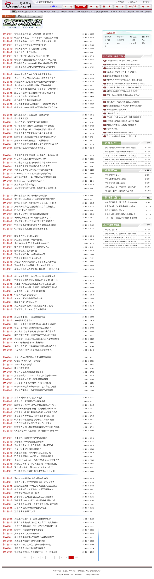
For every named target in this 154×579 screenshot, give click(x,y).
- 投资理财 (108, 37)
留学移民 (88, 12)
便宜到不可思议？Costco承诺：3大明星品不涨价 (36, 38)
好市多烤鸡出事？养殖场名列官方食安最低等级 (35, 412)
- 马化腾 (132, 40)
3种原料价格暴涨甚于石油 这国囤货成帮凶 (122, 91)
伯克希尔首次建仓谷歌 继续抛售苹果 (31, 229)
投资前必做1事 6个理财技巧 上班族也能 (120, 242)
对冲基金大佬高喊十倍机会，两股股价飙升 (123, 121)
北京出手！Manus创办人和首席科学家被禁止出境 (125, 84)
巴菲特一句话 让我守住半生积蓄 (29, 530)
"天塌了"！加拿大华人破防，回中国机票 (120, 156)
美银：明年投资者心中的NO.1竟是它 (31, 45)
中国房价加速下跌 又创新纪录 (28, 258)
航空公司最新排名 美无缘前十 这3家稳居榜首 (34, 93)
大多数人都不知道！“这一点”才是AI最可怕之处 (35, 526)
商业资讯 (139, 12)
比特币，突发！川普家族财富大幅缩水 (31, 214)
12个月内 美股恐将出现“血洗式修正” (30, 508)
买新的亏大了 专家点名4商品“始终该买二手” (34, 78)
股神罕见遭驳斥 (21, 118)
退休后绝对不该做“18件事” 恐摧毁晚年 (121, 72)
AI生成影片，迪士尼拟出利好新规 (29, 291)
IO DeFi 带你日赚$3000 (24, 210)
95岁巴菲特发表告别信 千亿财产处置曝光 (33, 423)
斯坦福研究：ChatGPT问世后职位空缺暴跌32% (35, 375)
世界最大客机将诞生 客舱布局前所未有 (120, 214)
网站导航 (89, 571)
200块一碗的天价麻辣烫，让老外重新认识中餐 (35, 409)
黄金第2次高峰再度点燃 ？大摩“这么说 (120, 238)
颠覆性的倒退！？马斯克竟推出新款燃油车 (123, 64)
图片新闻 (38, 12)
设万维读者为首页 (46, 2)
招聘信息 (81, 571)
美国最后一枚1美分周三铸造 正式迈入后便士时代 (36, 339)
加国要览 (80, 12)
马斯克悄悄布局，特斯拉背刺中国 (29, 254)
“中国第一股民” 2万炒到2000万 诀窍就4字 (122, 61)
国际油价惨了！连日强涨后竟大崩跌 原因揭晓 (35, 324)
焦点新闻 (29, 12)
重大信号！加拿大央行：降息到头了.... (31, 247)
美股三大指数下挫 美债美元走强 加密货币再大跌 (36, 144)
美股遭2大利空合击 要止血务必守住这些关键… (35, 284)
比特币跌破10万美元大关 (25, 302)
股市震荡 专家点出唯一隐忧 (27, 493)
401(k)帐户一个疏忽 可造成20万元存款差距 (123, 102)
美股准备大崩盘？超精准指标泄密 (29, 541)
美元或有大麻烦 (21, 368)
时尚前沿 (122, 12)
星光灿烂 (105, 12)
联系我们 (133, 2)
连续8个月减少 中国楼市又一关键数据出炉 (33, 265)
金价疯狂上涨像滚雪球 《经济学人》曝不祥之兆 (36, 155)
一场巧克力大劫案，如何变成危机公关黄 (121, 163)
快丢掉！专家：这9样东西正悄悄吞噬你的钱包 (35, 346)
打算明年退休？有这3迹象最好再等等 (31, 379)
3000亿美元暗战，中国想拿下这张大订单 (121, 187)
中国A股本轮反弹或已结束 (115, 179)
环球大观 (55, 12)
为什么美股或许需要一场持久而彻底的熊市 (33, 85)
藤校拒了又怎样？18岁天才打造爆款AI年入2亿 (35, 405)
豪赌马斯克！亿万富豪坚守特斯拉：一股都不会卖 (36, 269)
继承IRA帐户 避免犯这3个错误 (28, 398)
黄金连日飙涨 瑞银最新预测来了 (29, 372)
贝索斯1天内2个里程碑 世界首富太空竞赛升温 (35, 262)
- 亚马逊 (107, 40)
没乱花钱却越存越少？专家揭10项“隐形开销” (34, 199)
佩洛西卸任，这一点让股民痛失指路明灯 (32, 544)
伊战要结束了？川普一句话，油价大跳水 (121, 234)
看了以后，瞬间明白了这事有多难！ (30, 401)
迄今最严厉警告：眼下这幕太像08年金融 (121, 202)
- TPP (118, 43)
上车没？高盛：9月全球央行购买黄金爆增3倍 (34, 129)
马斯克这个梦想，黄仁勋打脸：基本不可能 (33, 445)
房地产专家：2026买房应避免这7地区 (31, 122)
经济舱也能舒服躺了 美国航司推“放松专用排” (124, 106)
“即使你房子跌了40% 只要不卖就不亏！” (32, 218)
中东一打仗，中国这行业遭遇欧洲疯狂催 (121, 218)
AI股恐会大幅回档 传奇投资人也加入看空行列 (36, 504)
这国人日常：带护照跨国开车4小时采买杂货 (34, 482)
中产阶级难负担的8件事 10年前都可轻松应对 (34, 471)
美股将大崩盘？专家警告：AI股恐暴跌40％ (33, 489)
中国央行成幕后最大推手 (25, 295)
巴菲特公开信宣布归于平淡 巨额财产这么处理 (35, 387)
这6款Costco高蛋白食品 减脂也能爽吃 (31, 478)
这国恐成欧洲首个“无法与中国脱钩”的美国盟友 (35, 486)
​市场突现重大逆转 (113, 113)
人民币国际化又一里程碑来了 (27, 533)
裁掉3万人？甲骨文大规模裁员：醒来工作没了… (125, 80)
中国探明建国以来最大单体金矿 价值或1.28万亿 (35, 280)
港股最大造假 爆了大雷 (24, 511)
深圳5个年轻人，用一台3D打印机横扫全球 (33, 467)
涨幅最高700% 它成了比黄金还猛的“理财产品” (35, 500)
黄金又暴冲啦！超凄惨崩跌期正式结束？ (32, 328)
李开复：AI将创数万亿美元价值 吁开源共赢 (34, 126)
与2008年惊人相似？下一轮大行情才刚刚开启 (124, 87)
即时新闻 (21, 12)
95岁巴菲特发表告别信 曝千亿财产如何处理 (34, 420)
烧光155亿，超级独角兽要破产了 (29, 181)
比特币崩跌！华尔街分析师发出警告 (30, 196)
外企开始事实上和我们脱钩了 (27, 449)
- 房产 (106, 46)
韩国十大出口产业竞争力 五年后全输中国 (33, 133)
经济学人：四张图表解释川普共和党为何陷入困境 (36, 427)
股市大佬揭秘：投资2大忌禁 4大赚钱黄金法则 (35, 41)
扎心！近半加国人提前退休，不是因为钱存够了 (35, 104)
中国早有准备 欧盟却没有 (115, 183)
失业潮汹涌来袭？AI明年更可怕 (28, 240)
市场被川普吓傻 (111, 230)
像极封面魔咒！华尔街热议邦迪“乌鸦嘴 (120, 148)
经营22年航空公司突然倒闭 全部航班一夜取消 (35, 203)
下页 (76, 557)
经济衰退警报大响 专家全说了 (118, 76)
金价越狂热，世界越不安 (25, 251)
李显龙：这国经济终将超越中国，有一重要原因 (35, 552)
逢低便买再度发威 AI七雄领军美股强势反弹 (34, 416)
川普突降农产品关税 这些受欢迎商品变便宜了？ (36, 207)
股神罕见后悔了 (112, 129)
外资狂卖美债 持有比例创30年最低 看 (119, 160)
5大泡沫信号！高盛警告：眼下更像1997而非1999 (36, 431)
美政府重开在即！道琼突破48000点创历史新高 (35, 335)
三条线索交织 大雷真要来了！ (118, 110)
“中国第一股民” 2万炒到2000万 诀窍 (119, 191)
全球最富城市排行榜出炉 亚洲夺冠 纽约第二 (34, 221)
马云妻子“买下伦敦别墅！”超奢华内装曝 (32, 383)
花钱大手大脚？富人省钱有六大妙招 (30, 49)
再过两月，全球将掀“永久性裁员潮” (30, 309)
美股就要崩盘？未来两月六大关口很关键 (32, 453)
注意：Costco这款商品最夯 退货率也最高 (32, 357)
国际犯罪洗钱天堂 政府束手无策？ (30, 148)
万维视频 (46, 12)
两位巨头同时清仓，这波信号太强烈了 (121, 125)
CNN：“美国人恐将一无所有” (27, 361)
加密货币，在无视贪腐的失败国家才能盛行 (33, 497)
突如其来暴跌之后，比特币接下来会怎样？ (33, 34)
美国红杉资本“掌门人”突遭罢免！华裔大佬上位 (35, 464)
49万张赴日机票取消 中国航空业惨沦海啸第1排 (35, 162)
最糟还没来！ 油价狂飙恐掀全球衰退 (119, 152)
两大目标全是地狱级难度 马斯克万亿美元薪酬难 (36, 522)
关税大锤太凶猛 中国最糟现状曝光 (30, 548)
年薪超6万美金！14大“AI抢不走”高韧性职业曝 (35, 177)
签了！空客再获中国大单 (114, 210)
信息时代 (97, 12)
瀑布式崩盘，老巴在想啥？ (26, 52)
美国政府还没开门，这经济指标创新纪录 (32, 519)
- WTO (106, 43)
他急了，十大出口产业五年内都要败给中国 (33, 170)
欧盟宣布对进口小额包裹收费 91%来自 (120, 206)
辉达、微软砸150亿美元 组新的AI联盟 (31, 56)
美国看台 (71, 12)
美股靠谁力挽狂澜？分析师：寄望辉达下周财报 (35, 287)
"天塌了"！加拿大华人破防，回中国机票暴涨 (123, 117)
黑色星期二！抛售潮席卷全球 (27, 100)
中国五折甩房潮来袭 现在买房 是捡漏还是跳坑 (35, 225)
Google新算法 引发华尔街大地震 (118, 68)
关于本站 (56, 571)
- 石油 (143, 43)
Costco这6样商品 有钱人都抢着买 (29, 342)
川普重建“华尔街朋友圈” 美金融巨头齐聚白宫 (35, 331)
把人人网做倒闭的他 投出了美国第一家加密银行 (36, 89)
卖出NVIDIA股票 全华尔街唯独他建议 (31, 243)
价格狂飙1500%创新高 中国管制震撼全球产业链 (36, 107)
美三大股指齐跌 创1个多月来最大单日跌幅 (33, 306)
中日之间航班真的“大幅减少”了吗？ (30, 159)
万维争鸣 (147, 12)
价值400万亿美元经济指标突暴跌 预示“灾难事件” (36, 460)
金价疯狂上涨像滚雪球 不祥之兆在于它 (32, 166)
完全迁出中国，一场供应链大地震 (29, 317)
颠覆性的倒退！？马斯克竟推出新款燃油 (121, 245)
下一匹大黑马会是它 (23, 364)
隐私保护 (97, 571)
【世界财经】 (8, 34)
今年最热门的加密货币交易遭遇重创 (30, 438)
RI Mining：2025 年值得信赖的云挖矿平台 (33, 173)
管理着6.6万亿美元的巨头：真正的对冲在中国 (35, 60)
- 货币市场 (145, 37)
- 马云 (143, 40)
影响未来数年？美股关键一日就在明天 (31, 115)
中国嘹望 (63, 12)
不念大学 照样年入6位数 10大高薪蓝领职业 (33, 456)
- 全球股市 (120, 40)
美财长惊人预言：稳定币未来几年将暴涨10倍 (34, 276)
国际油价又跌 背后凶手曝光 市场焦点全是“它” (35, 137)
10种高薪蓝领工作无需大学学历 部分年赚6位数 (35, 188)
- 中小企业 (133, 43)
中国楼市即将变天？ (113, 175)
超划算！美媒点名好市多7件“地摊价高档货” (34, 537)
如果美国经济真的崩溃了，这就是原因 (31, 140)
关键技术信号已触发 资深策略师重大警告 (33, 74)
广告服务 (121, 2)
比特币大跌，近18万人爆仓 (26, 236)
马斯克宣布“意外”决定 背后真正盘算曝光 (33, 350)
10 (71, 557)
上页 (24, 557)
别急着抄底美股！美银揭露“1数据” (119, 132)
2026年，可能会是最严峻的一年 (28, 298)
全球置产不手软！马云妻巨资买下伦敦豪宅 (33, 390)
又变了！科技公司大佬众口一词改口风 (121, 136)
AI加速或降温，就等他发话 (26, 96)
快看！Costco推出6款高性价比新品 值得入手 (123, 95)
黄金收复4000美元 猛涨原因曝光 (29, 442)
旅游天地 (131, 12)
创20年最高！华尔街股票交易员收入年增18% (34, 67)
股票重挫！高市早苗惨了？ (26, 184)
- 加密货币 (120, 37)
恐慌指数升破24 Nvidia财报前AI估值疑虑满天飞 (35, 63)
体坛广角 (114, 12)
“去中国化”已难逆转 (23, 320)
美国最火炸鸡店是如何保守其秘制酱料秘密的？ (35, 82)
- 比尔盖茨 (133, 37)
